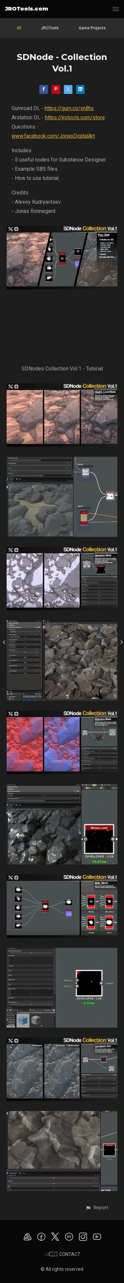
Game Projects (92, 28)
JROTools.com (26, 9)
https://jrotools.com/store (75, 117)
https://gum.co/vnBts (69, 108)
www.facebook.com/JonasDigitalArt (53, 136)
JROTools (50, 28)
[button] (97, 1207)
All (19, 28)
